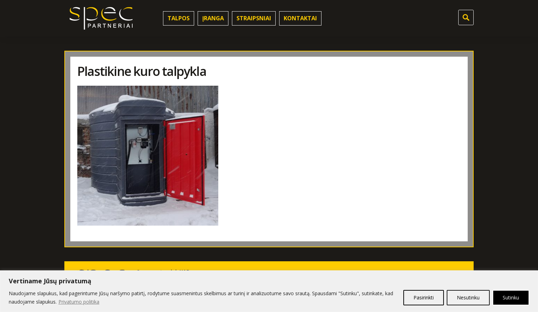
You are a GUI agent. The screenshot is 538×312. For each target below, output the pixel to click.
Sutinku (511, 297)
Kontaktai (300, 18)
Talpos (179, 18)
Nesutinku (468, 297)
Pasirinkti (423, 297)
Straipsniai (253, 18)
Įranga (213, 18)
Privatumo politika (78, 301)
